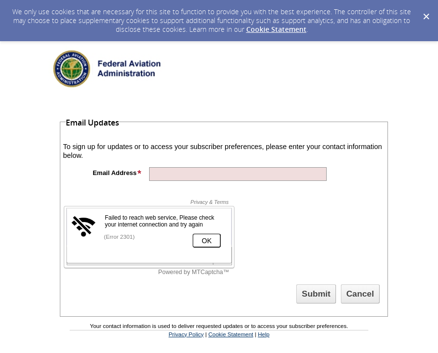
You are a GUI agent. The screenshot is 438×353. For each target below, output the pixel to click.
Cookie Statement (276, 29)
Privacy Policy (186, 334)
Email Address (117, 172)
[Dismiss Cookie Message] (425, 9)
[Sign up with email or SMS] (316, 293)
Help (264, 334)
